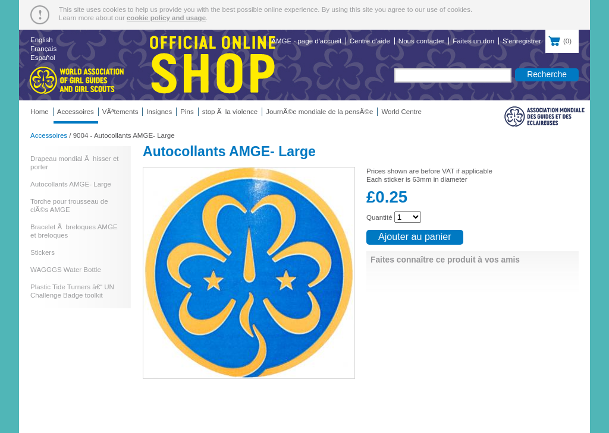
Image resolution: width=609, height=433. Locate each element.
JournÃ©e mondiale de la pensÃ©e (319, 111)
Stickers (42, 252)
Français (43, 48)
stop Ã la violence (230, 111)
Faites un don (473, 41)
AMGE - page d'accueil (306, 41)
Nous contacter (421, 41)
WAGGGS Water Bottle (65, 269)
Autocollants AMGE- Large (70, 184)
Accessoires (75, 111)
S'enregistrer (522, 41)
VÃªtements (120, 111)
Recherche (547, 74)
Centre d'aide (370, 41)
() (562, 40)
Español (42, 57)
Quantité (379, 217)
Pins (186, 111)
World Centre (401, 111)
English (41, 39)
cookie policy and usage (166, 17)
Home (39, 111)
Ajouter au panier (414, 236)
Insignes (159, 111)
